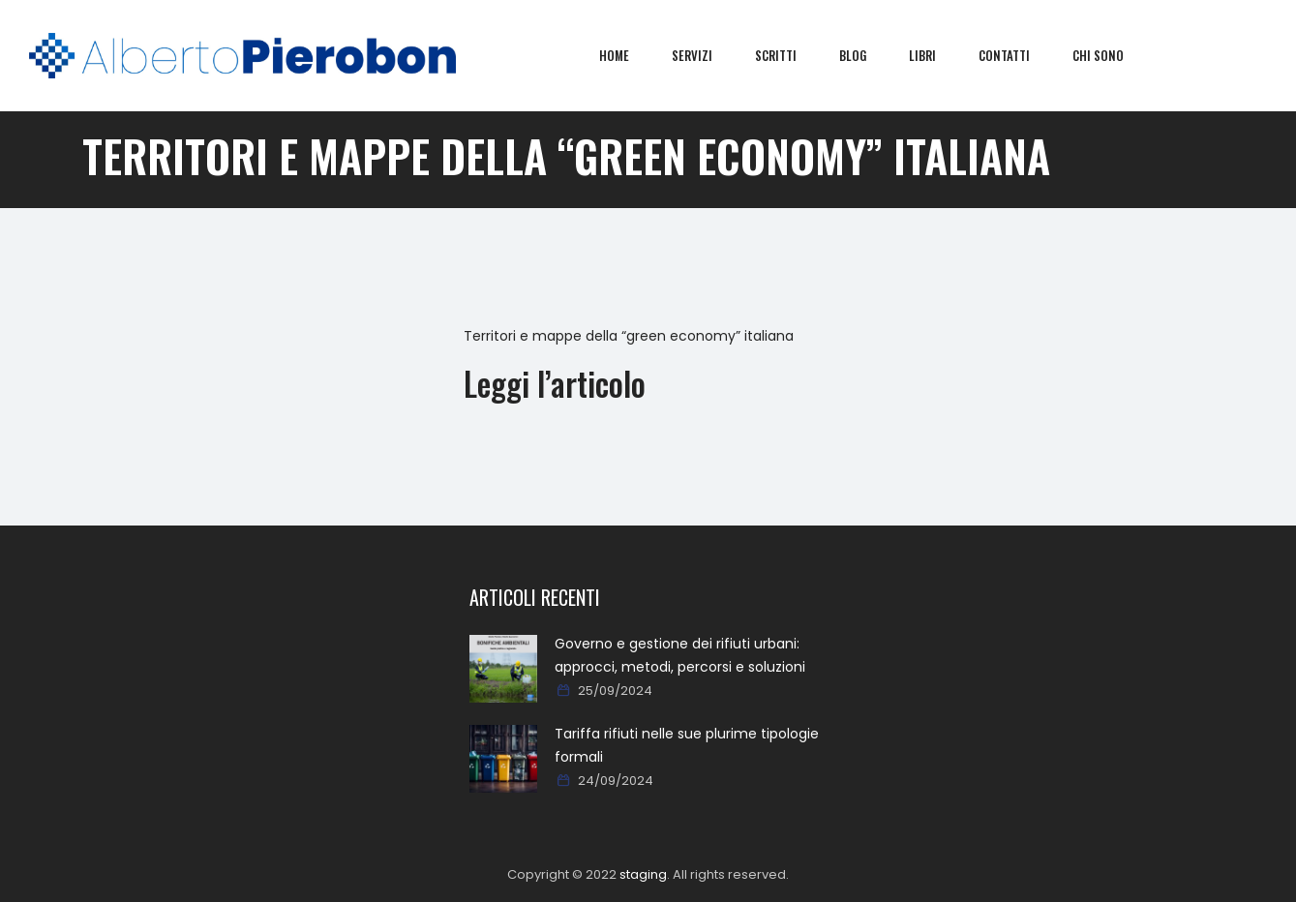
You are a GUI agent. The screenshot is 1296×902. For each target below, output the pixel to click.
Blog (867, 55)
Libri (936, 55)
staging (643, 874)
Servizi (706, 55)
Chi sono (1112, 55)
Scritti (790, 55)
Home (629, 55)
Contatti (1018, 55)
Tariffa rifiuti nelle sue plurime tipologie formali (687, 745)
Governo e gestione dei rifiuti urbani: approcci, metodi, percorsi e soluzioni (680, 655)
